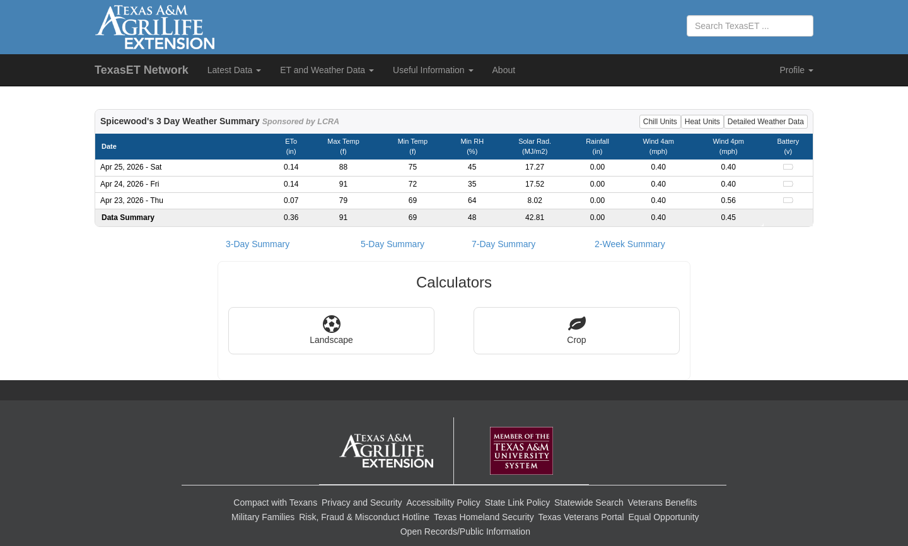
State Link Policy (517, 502)
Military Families (262, 517)
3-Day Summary (257, 244)
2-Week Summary (630, 244)
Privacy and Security (362, 502)
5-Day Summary (392, 244)
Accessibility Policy (443, 502)
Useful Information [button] (433, 70)
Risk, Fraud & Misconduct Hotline (364, 517)
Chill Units (660, 121)
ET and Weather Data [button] (327, 70)
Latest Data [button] (234, 70)
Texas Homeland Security (484, 517)
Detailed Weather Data (766, 121)
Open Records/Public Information (465, 531)
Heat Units (702, 121)
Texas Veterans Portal (581, 517)
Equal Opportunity (664, 517)
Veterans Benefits (662, 502)
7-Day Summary (503, 244)
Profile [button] (796, 70)
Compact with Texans (275, 502)
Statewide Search (589, 502)
